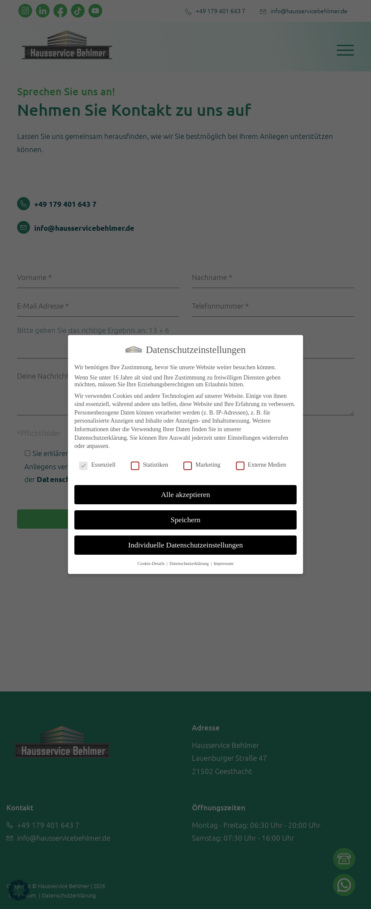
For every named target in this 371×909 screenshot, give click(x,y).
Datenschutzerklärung (100, 438)
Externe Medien (261, 465)
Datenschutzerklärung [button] (189, 563)
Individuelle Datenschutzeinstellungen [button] (185, 545)
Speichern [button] (185, 519)
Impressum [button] (224, 563)
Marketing (201, 465)
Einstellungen (243, 438)
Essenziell (97, 465)
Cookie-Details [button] (151, 563)
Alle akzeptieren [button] (185, 494)
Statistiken (149, 465)
